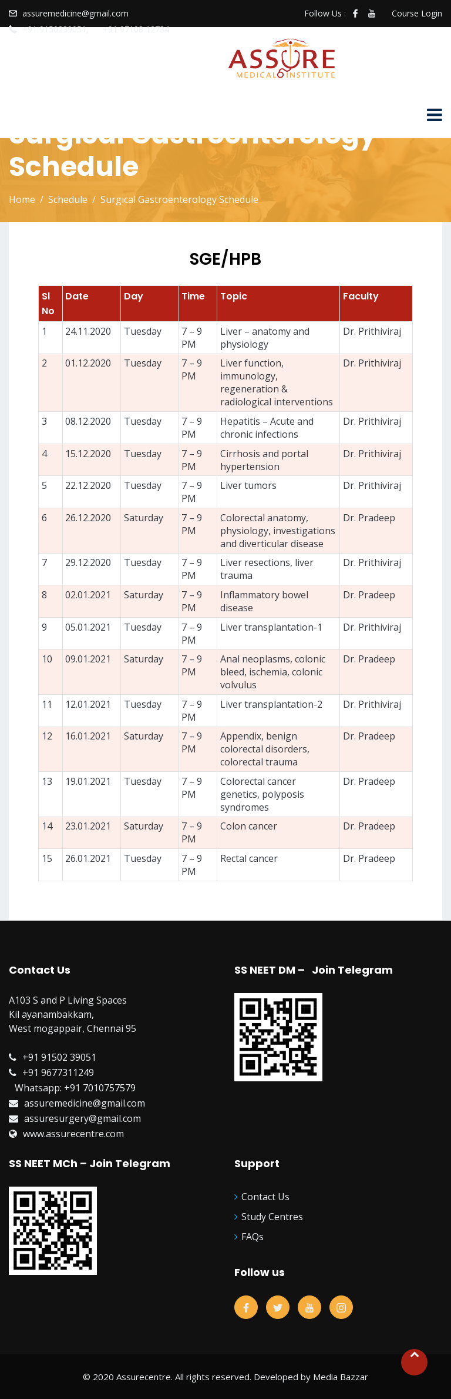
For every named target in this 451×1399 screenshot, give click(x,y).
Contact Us (265, 1196)
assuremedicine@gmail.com (75, 13)
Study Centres (272, 1216)
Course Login (417, 13)
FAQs (252, 1236)
